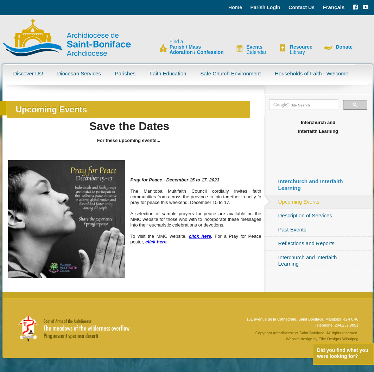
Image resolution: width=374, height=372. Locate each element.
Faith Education (168, 73)
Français (334, 7)
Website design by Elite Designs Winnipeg (322, 339)
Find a (197, 47)
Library (301, 49)
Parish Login (265, 7)
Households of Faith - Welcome (311, 73)
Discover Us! (28, 73)
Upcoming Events (299, 202)
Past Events (292, 229)
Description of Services (305, 215)
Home (235, 7)
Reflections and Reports (306, 243)
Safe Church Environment (230, 73)
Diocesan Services (79, 73)
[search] (303, 105)
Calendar (256, 49)
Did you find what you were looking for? (342, 353)
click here (200, 236)
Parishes (125, 73)
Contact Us (302, 7)
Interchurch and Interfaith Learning (307, 260)
